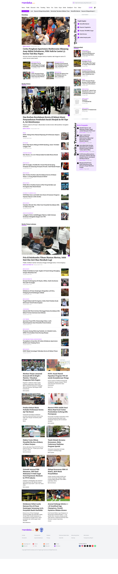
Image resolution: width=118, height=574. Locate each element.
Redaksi (48, 550)
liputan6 (81, 248)
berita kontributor (35, 77)
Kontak (23, 550)
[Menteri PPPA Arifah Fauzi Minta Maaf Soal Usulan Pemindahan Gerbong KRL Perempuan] (58, 414)
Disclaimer (24, 552)
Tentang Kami (37, 550)
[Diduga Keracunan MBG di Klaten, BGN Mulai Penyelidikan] (58, 475)
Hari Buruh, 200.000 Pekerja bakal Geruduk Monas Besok (40, 170)
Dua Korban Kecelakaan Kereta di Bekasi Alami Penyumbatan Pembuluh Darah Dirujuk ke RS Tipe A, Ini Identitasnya (45, 134)
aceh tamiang (26, 334)
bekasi (32, 87)
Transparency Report (88, 552)
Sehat (64, 22)
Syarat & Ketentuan (38, 552)
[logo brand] (37, 545)
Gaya (60, 22)
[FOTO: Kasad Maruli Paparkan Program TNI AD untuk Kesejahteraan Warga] (58, 380)
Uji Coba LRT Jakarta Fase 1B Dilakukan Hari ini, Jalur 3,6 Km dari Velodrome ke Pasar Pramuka (61, 91)
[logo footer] (28, 544)
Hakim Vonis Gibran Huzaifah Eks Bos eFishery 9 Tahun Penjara (33, 457)
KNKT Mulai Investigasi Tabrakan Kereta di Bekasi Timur (40, 366)
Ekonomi (33, 22)
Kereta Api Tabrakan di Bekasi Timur (65, 26)
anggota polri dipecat (28, 228)
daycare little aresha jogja (29, 208)
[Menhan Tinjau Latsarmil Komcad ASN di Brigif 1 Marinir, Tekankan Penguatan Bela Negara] (33, 380)
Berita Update (82, 211)
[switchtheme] (94, 22)
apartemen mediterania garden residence (32, 354)
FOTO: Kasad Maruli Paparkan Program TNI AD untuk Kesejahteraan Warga (58, 391)
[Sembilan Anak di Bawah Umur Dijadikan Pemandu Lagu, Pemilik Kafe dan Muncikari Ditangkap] (50, 80)
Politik (27, 22)
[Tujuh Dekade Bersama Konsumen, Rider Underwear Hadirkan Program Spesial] (58, 446)
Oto (52, 22)
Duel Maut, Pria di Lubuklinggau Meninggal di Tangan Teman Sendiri (38, 80)
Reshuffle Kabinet (33, 26)
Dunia (55, 22)
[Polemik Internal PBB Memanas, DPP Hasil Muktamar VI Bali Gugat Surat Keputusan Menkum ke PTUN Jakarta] (33, 475)
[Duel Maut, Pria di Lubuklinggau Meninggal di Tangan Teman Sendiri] (26, 80)
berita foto (50, 402)
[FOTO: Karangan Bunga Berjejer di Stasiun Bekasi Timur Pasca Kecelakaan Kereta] (26, 90)
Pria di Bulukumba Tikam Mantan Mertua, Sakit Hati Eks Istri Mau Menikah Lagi (44, 273)
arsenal (49, 536)
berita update (26, 61)
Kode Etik (61, 552)
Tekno (48, 22)
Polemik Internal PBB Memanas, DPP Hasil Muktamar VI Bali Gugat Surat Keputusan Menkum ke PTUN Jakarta (33, 489)
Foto (75, 22)
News (23, 22)
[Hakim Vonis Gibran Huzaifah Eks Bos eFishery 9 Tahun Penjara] (33, 446)
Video (79, 22)
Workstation (86, 550)
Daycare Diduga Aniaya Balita (47, 26)
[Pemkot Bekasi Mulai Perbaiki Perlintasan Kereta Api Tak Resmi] (33, 414)
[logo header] (28, 17)
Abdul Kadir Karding (83, 230)
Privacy (48, 552)
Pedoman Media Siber (64, 550)
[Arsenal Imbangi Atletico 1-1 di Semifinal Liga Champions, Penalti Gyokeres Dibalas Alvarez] (58, 510)
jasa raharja (26, 324)
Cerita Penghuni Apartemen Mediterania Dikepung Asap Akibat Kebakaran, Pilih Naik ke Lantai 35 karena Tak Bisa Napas (45, 66)
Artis (38, 22)
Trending (42, 22)
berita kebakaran (26, 537)
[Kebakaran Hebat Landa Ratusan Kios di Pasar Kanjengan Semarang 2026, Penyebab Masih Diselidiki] (33, 510)
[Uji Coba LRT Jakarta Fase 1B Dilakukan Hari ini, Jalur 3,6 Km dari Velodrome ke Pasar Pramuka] (50, 90)
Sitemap (73, 552)
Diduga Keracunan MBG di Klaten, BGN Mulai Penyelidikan (58, 487)
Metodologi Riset (75, 550)
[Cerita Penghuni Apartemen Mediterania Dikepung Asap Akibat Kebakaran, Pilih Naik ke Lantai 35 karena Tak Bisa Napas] (46, 47)
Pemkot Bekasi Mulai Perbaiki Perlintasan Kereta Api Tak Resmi (33, 425)
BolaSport (70, 22)
